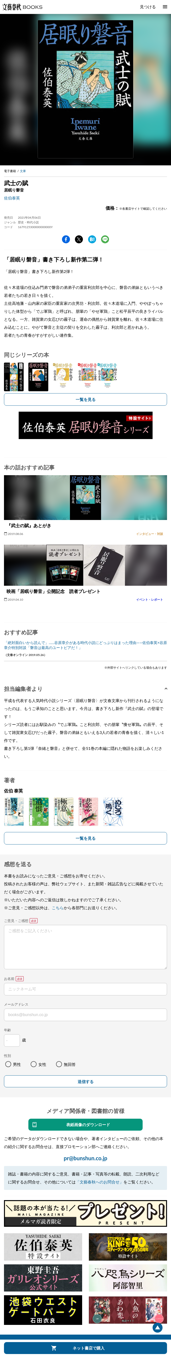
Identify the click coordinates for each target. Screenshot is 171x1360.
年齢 (7, 1030)
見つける (148, 6)
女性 (42, 1064)
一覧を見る (86, 399)
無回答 (70, 1064)
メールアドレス (16, 1004)
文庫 (23, 171)
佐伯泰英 (12, 197)
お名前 (9, 978)
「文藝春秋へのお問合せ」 (99, 1181)
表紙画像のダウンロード (88, 1124)
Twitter (79, 239)
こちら (58, 907)
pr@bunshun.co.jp (85, 1158)
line (105, 239)
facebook (66, 239)
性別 (7, 1055)
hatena (92, 239)
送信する (86, 1082)
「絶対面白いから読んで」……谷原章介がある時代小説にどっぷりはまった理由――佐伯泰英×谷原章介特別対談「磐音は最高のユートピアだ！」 (85, 645)
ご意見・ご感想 (16, 920)
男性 (17, 1064)
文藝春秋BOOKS (22, 7)
